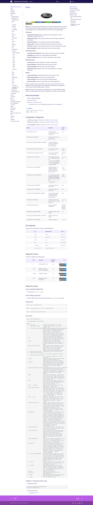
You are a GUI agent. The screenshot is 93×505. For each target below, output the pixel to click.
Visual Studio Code (37, 248)
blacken (46, 234)
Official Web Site (33, 100)
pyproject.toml (53, 104)
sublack (46, 245)
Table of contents (73, 6)
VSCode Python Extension (50, 248)
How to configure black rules (35, 102)
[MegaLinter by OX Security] (11, 1)
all (33, 264)
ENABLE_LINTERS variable (52, 120)
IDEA (35, 242)
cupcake (34, 268)
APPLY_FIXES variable (53, 124)
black (46, 242)
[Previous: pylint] (14, 498)
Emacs (35, 234)
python (34, 278)
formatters (34, 273)
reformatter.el (47, 237)
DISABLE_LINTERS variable (52, 122)
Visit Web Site (63, 234)
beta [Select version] (31, 1)
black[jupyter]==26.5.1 (34, 492)
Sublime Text (36, 245)
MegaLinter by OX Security (15, 6)
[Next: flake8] (78, 498)
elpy (46, 239)
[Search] (60, 1)
